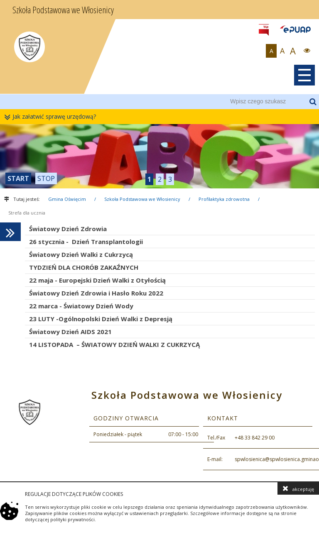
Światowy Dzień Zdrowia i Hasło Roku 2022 (96, 293)
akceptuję (298, 488)
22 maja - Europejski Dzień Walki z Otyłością (97, 280)
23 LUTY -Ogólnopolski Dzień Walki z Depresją (100, 319)
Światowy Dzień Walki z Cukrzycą (81, 254)
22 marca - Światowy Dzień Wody (81, 306)
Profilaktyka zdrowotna (224, 199)
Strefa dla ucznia (26, 213)
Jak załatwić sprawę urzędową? (52, 117)
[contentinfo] (159, 431)
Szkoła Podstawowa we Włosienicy (142, 199)
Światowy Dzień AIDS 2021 (70, 331)
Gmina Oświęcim (67, 199)
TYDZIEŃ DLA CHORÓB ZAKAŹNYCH (83, 267)
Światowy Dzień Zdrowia (68, 229)
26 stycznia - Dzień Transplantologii (86, 241)
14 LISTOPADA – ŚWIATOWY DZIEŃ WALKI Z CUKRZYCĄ (114, 344)
